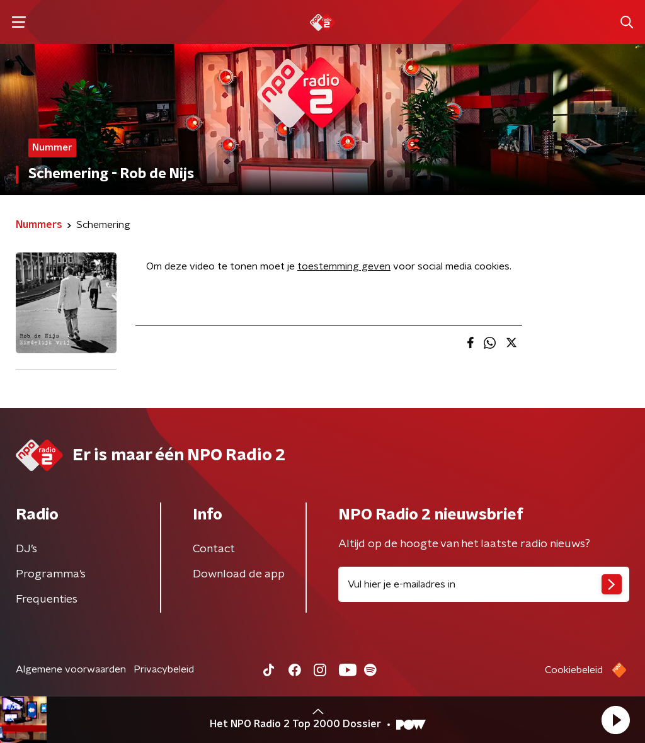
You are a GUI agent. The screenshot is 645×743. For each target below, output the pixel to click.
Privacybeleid (164, 669)
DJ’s (26, 549)
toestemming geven (344, 266)
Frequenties (46, 599)
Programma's (51, 574)
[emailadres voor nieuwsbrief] (483, 584)
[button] (615, 720)
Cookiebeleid (574, 670)
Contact (214, 549)
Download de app (239, 574)
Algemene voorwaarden (71, 669)
